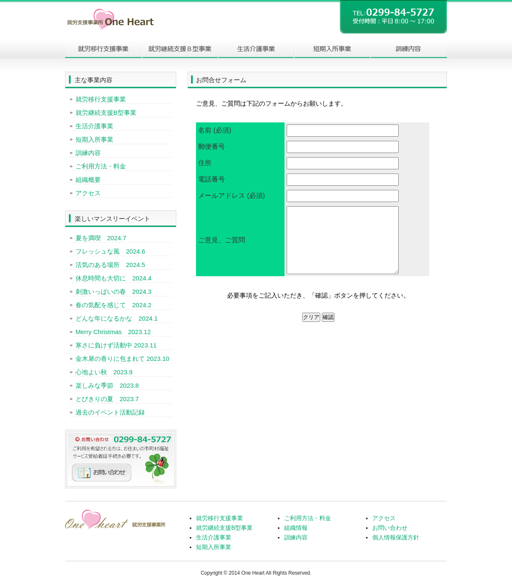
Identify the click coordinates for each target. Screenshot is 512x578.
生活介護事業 (256, 49)
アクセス (88, 193)
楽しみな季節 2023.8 (107, 385)
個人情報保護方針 (395, 537)
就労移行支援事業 (101, 99)
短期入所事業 (332, 49)
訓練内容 (409, 49)
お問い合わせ (390, 527)
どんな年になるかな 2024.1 (117, 318)
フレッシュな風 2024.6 (110, 251)
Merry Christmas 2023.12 (113, 331)
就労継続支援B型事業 (179, 49)
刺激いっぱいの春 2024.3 (114, 291)
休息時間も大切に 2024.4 (114, 278)
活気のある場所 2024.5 (110, 264)
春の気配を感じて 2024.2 (114, 304)
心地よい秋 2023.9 (104, 372)
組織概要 (88, 179)
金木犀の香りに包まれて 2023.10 (122, 358)
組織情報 (296, 527)
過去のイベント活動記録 (110, 412)
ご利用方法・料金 (101, 166)
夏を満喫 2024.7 (101, 237)
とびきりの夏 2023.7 (107, 398)
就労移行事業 (103, 49)
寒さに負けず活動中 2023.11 (116, 345)
